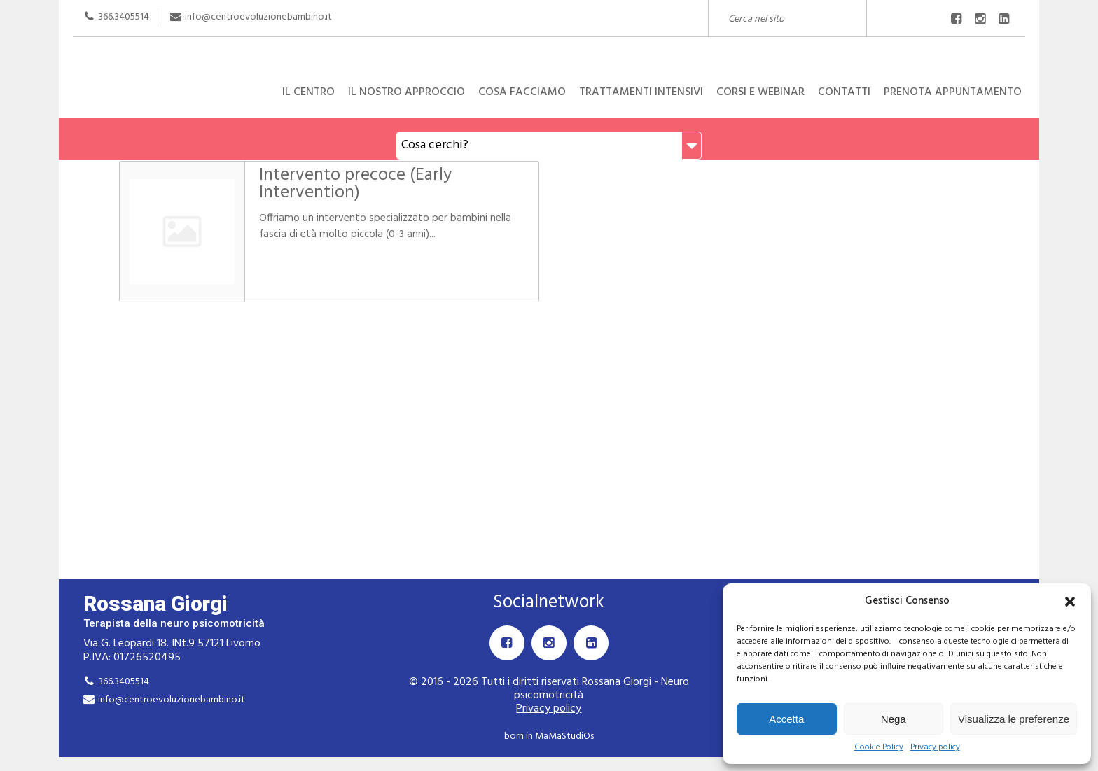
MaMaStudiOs (564, 736)
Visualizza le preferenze (1013, 719)
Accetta (786, 719)
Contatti (844, 92)
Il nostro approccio (406, 92)
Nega (893, 719)
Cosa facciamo (522, 92)
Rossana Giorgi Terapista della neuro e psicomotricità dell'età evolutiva (549, 52)
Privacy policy (935, 748)
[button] (1070, 602)
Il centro (308, 92)
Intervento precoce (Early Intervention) (354, 184)
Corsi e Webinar (760, 92)
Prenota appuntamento (953, 92)
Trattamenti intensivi (641, 92)
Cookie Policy (878, 748)
